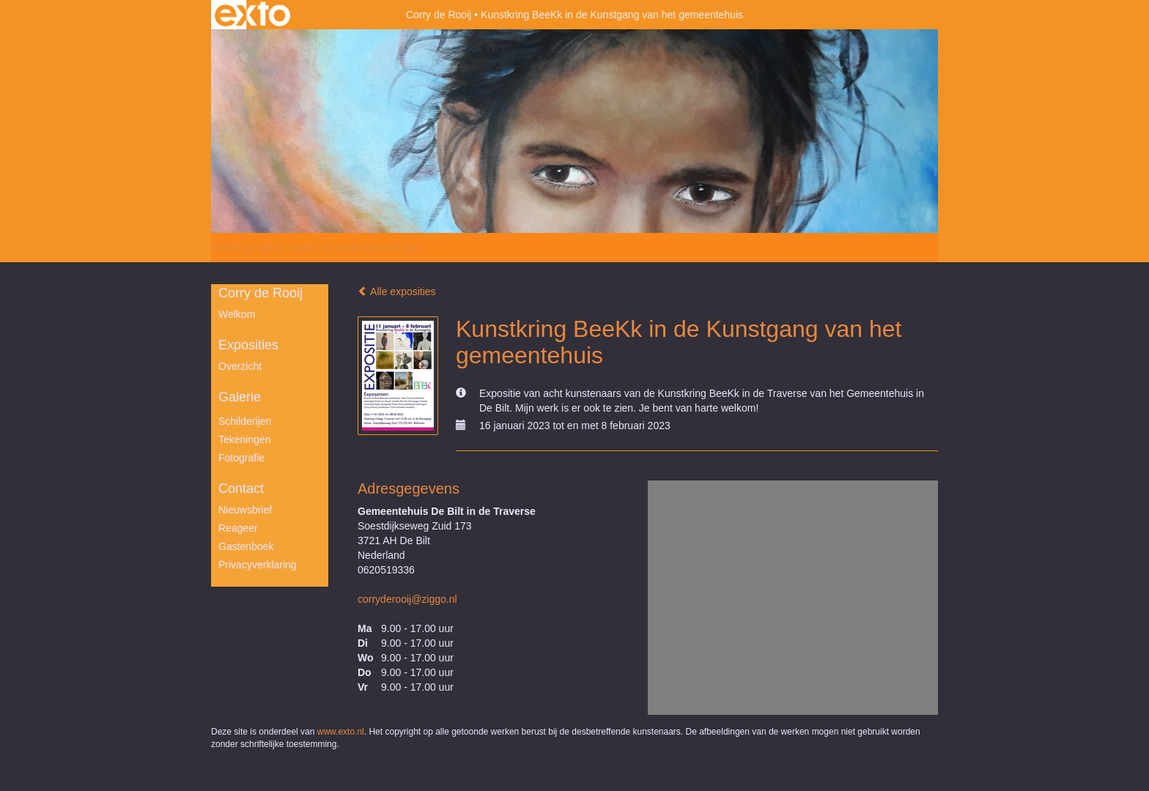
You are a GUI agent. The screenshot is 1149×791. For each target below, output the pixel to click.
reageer (238, 528)
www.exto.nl (340, 732)
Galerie (239, 397)
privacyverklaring (257, 565)
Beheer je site (242, 247)
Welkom (236, 314)
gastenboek (246, 546)
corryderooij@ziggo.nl (407, 599)
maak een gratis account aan (354, 247)
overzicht (240, 366)
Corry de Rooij (438, 15)
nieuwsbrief (245, 510)
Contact (241, 488)
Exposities (248, 345)
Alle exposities (397, 291)
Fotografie (241, 458)
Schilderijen (244, 421)
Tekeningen (244, 439)
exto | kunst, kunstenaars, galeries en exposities (252, 14)
